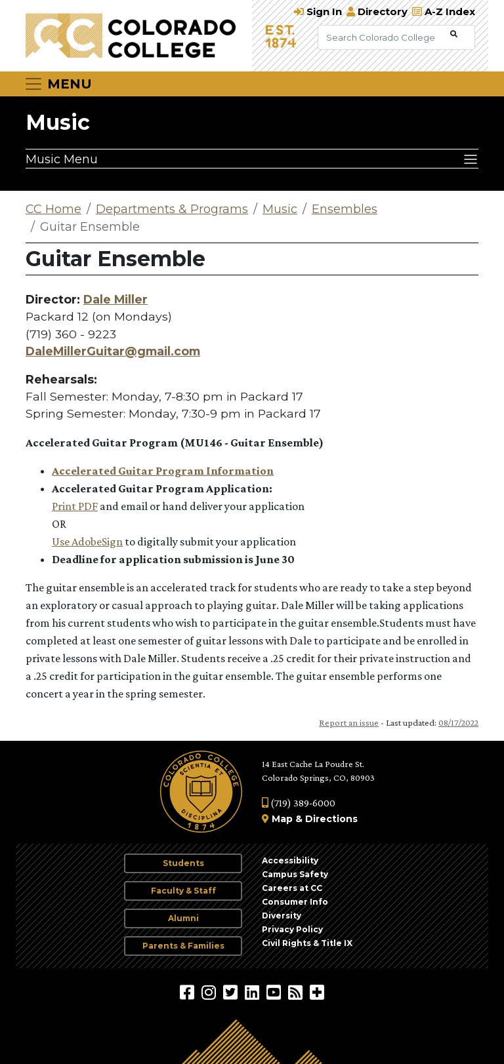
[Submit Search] (454, 34)
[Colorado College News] (297, 991)
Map (282, 819)
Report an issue (349, 722)
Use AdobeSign (87, 541)
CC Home (53, 209)
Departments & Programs (172, 209)
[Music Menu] (252, 158)
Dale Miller (115, 299)
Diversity (281, 915)
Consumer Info (295, 902)
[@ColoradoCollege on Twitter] (232, 991)
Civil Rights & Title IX (307, 943)
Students (183, 863)
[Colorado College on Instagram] (210, 991)
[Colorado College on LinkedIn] (253, 991)
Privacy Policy (292, 929)
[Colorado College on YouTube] (275, 991)
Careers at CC (292, 888)
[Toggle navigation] (58, 83)
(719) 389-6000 (298, 802)
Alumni (183, 918)
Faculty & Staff (183, 891)
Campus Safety (295, 874)
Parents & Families (183, 946)
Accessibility (290, 860)
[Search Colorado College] (382, 37)
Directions (331, 819)
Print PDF (75, 506)
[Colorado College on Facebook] (189, 991)
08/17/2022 (458, 722)
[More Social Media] (317, 991)
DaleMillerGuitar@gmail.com (113, 351)
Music (58, 122)
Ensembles (344, 209)
